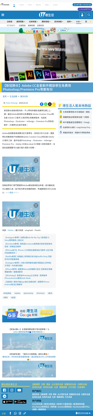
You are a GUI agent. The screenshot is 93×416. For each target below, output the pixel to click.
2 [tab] (44, 30)
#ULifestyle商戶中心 (81, 406)
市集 (43, 384)
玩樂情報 (32, 21)
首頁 (5, 96)
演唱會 (9, 21)
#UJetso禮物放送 (64, 406)
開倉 (48, 384)
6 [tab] (53, 30)
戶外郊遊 (72, 386)
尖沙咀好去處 (57, 384)
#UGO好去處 (37, 403)
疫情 (13, 297)
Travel (21, 5)
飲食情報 (58, 21)
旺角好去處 (48, 386)
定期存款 (40, 25)
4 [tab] (48, 30)
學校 (6, 297)
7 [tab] (46, 33)
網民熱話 (35, 394)
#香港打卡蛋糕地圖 (64, 403)
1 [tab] (41, 30)
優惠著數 (20, 21)
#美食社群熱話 (49, 403)
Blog (46, 5)
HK (14, 5)
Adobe (11, 230)
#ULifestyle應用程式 (40, 406)
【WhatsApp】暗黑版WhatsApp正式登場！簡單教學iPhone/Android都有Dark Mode (26, 276)
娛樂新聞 (31, 25)
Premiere (41, 293)
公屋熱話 (22, 25)
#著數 (34, 409)
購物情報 (45, 21)
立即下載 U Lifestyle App (83, 5)
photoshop (29, 293)
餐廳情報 (63, 386)
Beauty (38, 5)
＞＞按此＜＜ (11, 192)
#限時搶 (53, 406)
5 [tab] (50, 30)
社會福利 (81, 386)
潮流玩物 (24, 96)
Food (30, 5)
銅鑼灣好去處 (70, 384)
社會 (78, 21)
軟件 (50, 293)
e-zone (55, 5)
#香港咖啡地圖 (79, 403)
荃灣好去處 (37, 386)
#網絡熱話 (42, 409)
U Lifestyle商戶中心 (85, 9)
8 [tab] (48, 33)
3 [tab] (46, 30)
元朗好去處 (82, 384)
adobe (17, 293)
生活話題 (13, 96)
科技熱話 (7, 293)
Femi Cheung (11, 102)
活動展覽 (36, 384)
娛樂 (69, 21)
